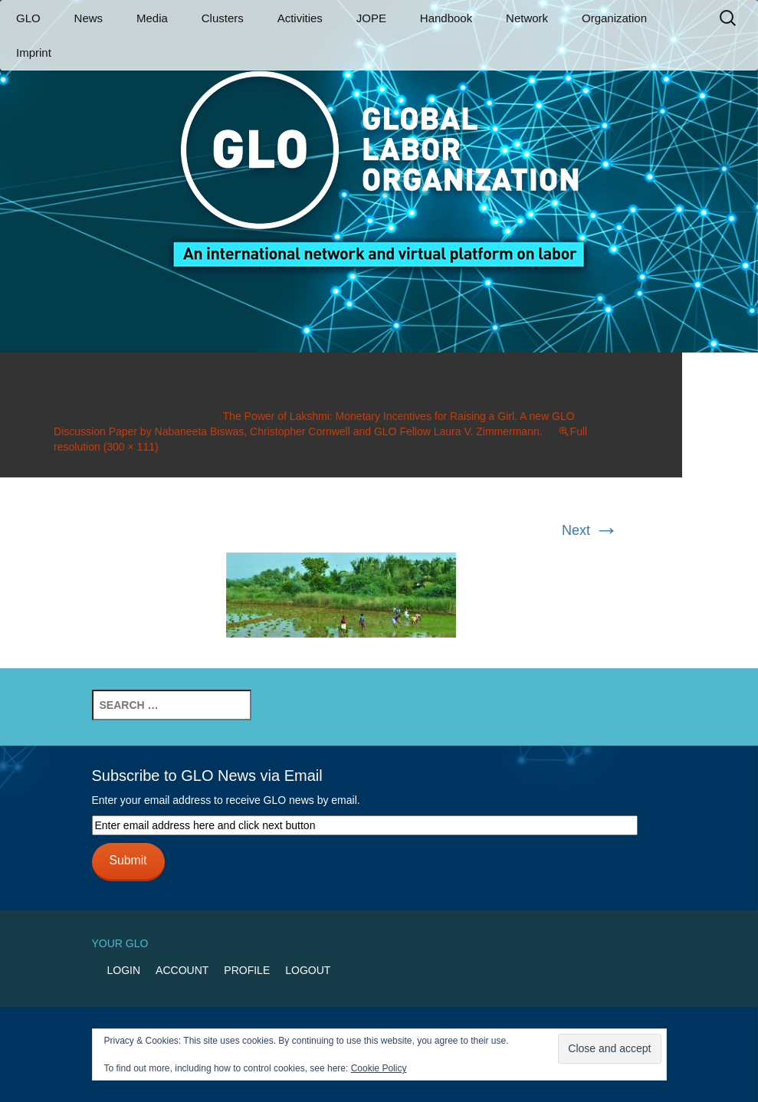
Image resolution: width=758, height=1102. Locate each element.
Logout (307, 970)
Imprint (33, 52)
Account (182, 970)
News (88, 18)
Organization (614, 18)
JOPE (371, 18)
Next (590, 530)
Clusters (223, 18)
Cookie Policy (379, 1068)
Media (152, 18)
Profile (247, 970)
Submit (127, 860)
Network (527, 18)
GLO (28, 18)
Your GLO (120, 943)
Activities (300, 18)
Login (124, 970)
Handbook (446, 18)
